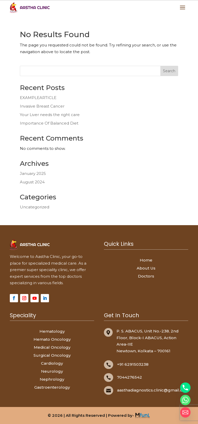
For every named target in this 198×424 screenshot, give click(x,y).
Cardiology (52, 363)
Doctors (146, 276)
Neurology (52, 371)
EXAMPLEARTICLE (38, 97)
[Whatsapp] (185, 400)
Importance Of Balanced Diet (49, 123)
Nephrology (52, 379)
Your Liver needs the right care (50, 114)
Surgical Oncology (52, 355)
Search (169, 71)
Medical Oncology (52, 347)
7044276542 (129, 377)
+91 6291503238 (132, 364)
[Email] (185, 412)
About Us (146, 268)
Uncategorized (34, 207)
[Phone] (185, 387)
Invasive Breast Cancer (42, 106)
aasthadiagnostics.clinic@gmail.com (153, 390)
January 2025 (33, 173)
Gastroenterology (52, 387)
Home (146, 260)
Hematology (52, 331)
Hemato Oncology (52, 339)
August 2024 (32, 182)
